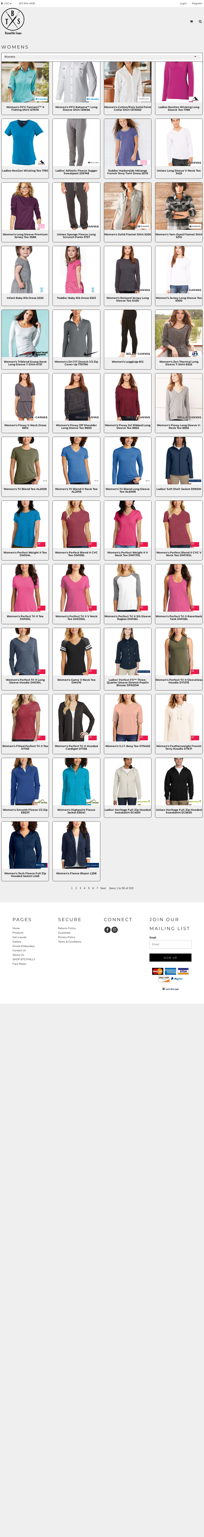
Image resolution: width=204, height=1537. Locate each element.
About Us (18, 955)
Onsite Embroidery (24, 946)
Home (16, 928)
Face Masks (19, 964)
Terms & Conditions (70, 941)
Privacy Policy (66, 937)
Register (197, 3)
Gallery (17, 941)
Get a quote (19, 937)
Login (183, 3)
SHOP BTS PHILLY (24, 959)
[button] (7, 3)
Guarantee (64, 933)
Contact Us (19, 950)
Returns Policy (67, 928)
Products (18, 933)
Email (152, 937)
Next (103, 888)
